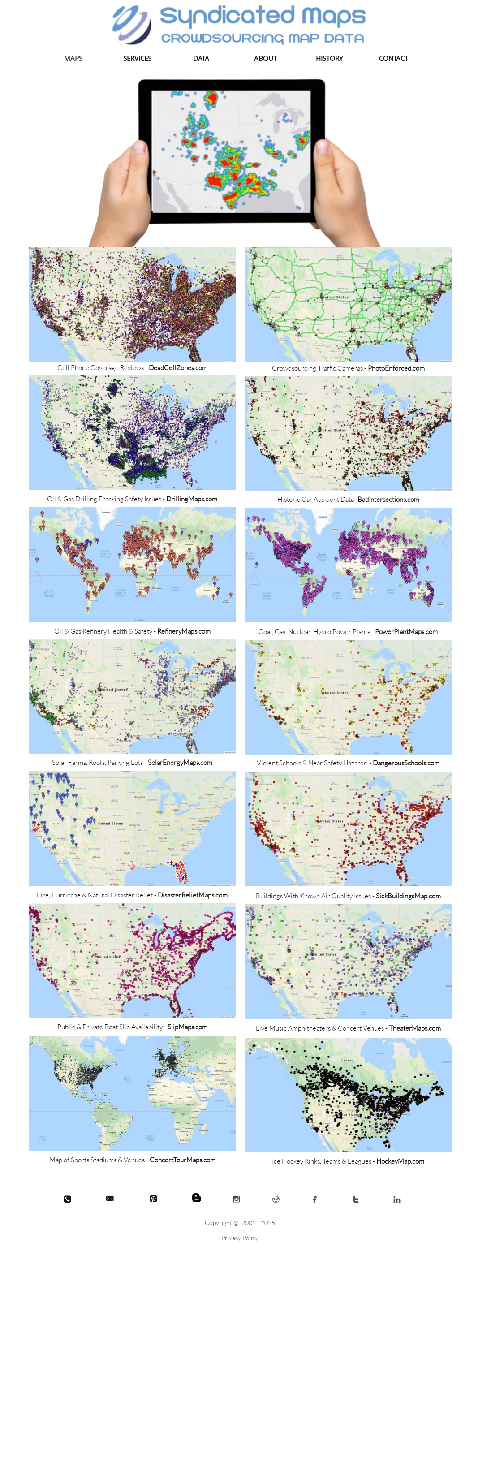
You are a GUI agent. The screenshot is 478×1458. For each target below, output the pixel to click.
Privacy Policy (239, 1238)
